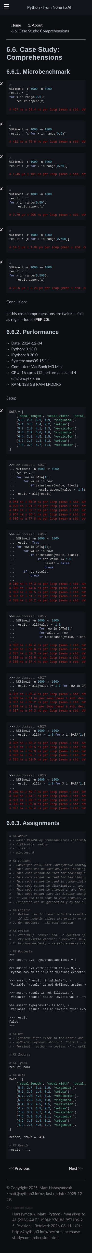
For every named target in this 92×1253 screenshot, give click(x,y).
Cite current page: (19, 1208)
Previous (19, 1168)
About (35, 25)
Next (76, 1168)
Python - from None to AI (49, 8)
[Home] (16, 25)
